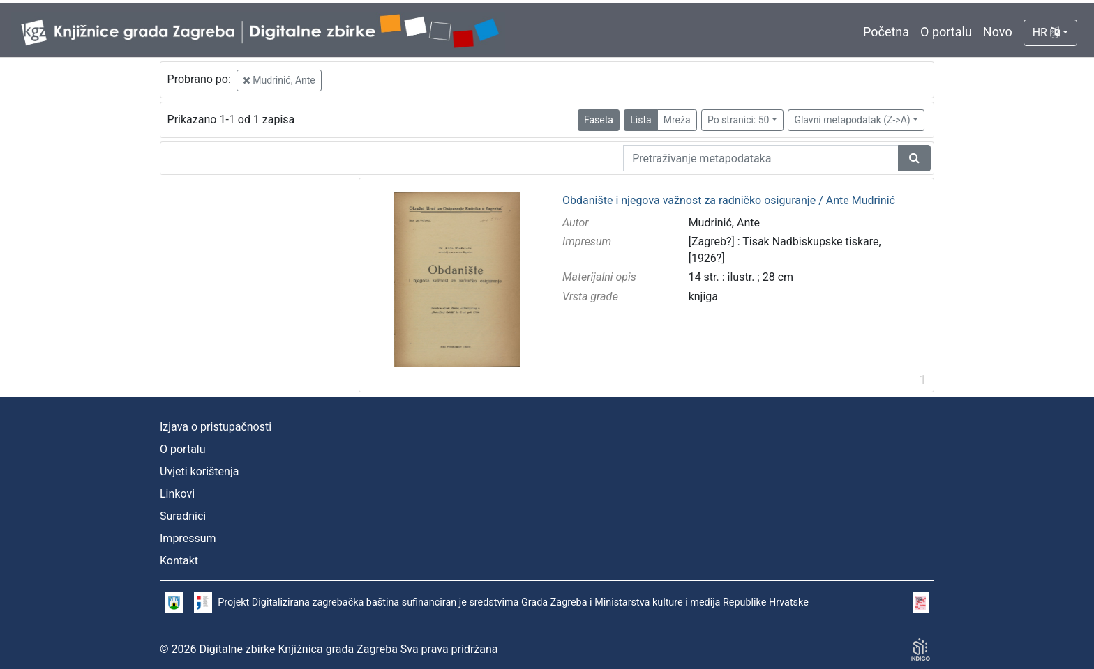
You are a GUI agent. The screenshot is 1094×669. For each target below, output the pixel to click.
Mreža (677, 119)
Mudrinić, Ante (279, 80)
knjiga (703, 296)
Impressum (188, 538)
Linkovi (177, 493)
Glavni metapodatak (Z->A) (852, 119)
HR (1046, 32)
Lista (640, 119)
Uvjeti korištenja (199, 471)
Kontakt (179, 560)
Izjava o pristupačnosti (215, 426)
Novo (997, 31)
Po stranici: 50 (738, 119)
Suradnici (183, 516)
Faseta (598, 119)
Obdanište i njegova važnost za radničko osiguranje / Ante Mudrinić (728, 200)
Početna (886, 31)
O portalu (946, 31)
